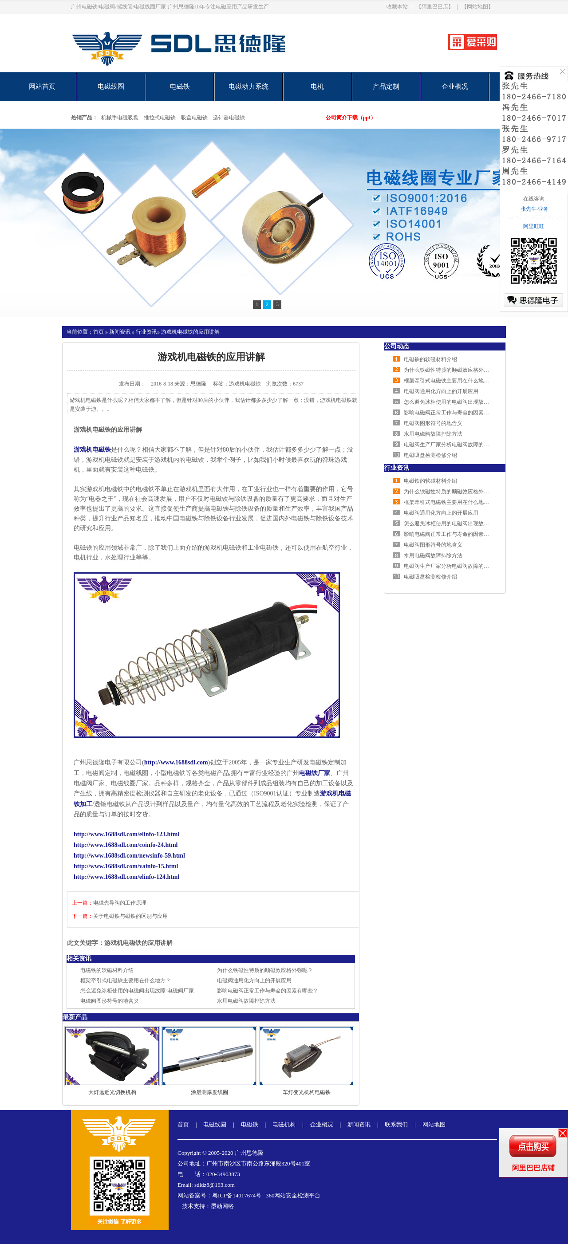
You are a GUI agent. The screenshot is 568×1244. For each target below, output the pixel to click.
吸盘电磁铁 (194, 117)
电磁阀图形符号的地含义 (109, 1001)
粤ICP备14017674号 (236, 1195)
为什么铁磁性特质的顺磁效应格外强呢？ (265, 970)
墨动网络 (222, 1206)
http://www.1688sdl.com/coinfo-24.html (126, 845)
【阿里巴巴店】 (435, 7)
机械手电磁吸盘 (119, 117)
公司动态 (396, 346)
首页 (98, 332)
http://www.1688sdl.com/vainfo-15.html (126, 866)
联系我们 (396, 1124)
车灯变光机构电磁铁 (307, 1092)
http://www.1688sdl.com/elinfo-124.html (126, 877)
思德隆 (198, 384)
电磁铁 (180, 86)
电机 (317, 86)
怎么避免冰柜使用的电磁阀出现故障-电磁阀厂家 (137, 991)
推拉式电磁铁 (160, 117)
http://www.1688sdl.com (176, 762)
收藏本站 (397, 7)
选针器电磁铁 (229, 117)
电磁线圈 (111, 86)
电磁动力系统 (248, 86)
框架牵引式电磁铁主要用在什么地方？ (125, 980)
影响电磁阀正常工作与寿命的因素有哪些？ (267, 991)
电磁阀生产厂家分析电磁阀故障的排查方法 (454, 444)
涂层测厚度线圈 (209, 1092)
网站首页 (42, 86)
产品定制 (386, 86)
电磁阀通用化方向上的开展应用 (254, 980)
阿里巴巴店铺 (533, 1168)
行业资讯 (146, 332)
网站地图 (434, 1124)
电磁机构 (284, 1124)
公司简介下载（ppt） (351, 117)
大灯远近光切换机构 (112, 1092)
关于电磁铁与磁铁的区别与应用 (130, 916)
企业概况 (455, 86)
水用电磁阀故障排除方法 (246, 1001)
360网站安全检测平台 (293, 1195)
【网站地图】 (477, 7)
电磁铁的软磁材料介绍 (107, 970)
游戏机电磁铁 (92, 449)
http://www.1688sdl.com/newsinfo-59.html (129, 855)
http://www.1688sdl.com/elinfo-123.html (126, 834)
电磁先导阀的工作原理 (119, 903)
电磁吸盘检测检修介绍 (430, 455)
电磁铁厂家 (314, 773)
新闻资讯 (119, 332)
